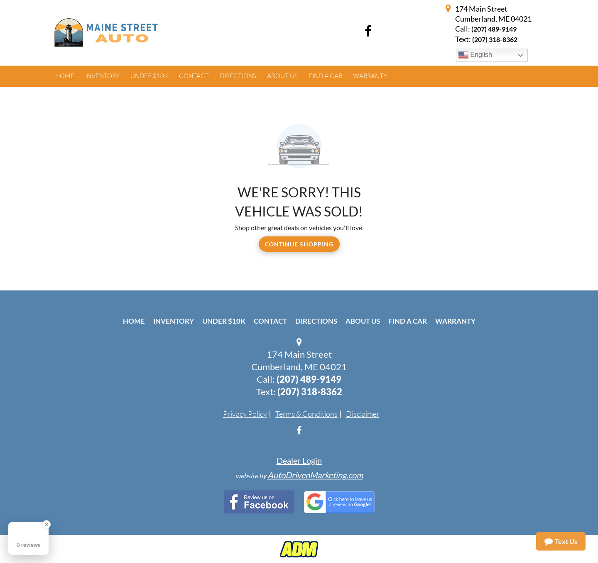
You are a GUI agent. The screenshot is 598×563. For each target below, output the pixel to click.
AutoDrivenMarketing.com (315, 475)
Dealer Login (299, 460)
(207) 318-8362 (309, 391)
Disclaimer (363, 413)
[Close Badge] (46, 524)
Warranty (455, 321)
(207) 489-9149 (494, 29)
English (475, 55)
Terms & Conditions (306, 413)
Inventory (173, 321)
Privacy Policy (245, 413)
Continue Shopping (299, 244)
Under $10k (223, 321)
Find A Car (407, 321)
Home (134, 321)
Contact (270, 321)
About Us (363, 321)
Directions (316, 321)
